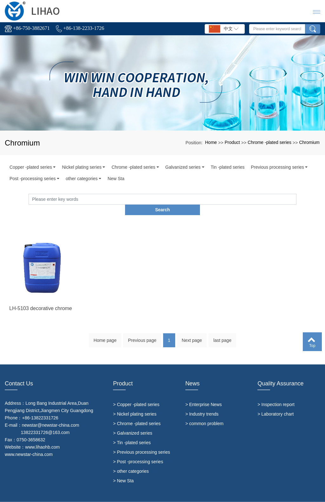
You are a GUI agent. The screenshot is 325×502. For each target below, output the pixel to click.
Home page (105, 331)
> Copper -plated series (136, 393)
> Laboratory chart (275, 403)
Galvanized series (183, 167)
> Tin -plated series (132, 431)
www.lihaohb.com (42, 436)
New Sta (116, 178)
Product (232, 142)
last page (222, 331)
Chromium (309, 142)
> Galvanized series (132, 422)
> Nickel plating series (134, 403)
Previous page (142, 331)
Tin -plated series (228, 167)
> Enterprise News (203, 393)
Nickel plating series (82, 167)
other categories (81, 178)
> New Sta (123, 469)
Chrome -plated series (269, 142)
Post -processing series (33, 178)
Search (296, 198)
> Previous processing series (141, 441)
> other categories (131, 460)
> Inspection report (275, 393)
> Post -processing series (138, 450)
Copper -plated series (31, 167)
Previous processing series (277, 167)
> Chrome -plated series (137, 412)
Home (211, 142)
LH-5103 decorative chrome (40, 319)
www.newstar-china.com (29, 443)
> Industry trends (202, 403)
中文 (223, 29)
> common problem (204, 412)
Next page (192, 331)
